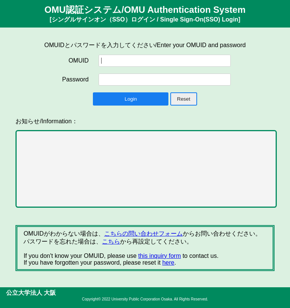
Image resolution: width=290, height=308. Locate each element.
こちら (111, 241)
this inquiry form (159, 256)
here (168, 262)
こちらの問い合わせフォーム (143, 233)
